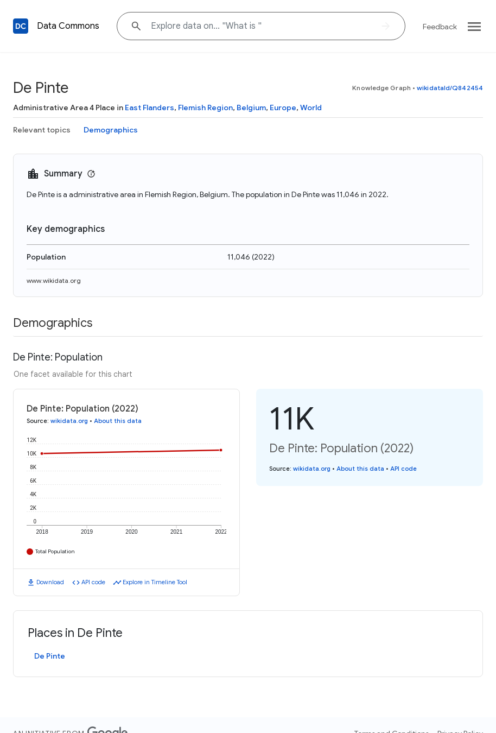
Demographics (111, 130)
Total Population (55, 551)
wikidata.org (69, 421)
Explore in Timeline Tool (155, 582)
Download (50, 582)
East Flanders (149, 107)
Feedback (440, 26)
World (311, 107)
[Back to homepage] (20, 26)
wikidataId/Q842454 (450, 88)
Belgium (251, 107)
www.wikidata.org (54, 280)
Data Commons (68, 26)
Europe (283, 107)
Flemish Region (205, 107)
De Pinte (49, 656)
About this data (118, 421)
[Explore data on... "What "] (261, 26)
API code (93, 582)
